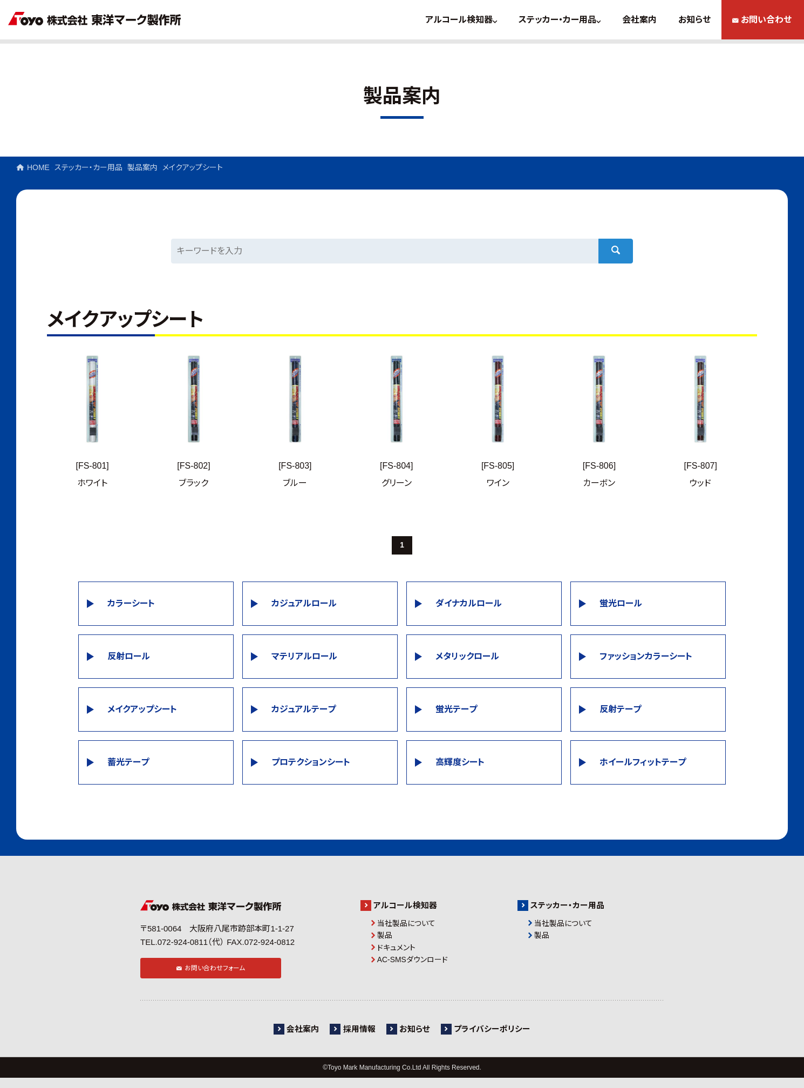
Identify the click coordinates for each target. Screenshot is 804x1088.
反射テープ (620, 711)
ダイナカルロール (468, 605)
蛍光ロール (620, 605)
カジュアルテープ (303, 711)
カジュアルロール (304, 605)
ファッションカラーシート (645, 658)
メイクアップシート (142, 711)
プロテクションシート (310, 764)
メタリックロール (467, 658)
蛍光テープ (456, 711)
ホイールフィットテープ (642, 764)
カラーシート (131, 605)
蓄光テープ (128, 764)
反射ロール (128, 658)
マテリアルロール (304, 658)
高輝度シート (460, 764)
